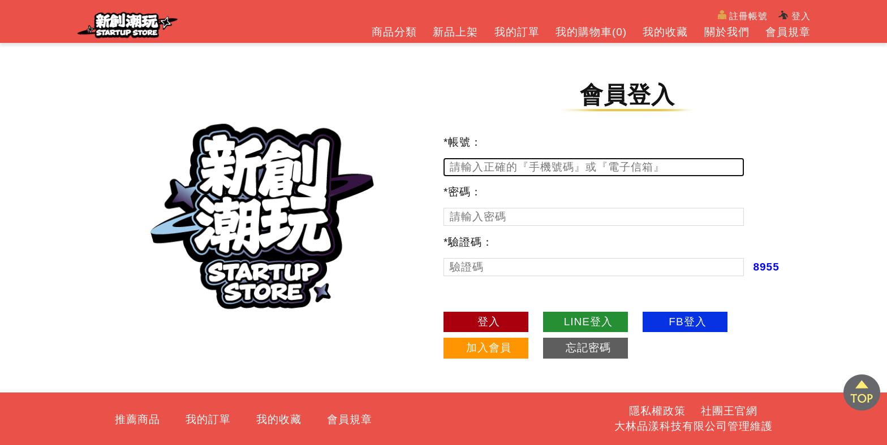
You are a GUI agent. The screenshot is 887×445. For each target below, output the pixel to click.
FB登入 (687, 322)
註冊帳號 (743, 15)
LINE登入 (588, 322)
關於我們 (727, 32)
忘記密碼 (588, 348)
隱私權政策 (657, 411)
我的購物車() (591, 32)
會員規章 (788, 32)
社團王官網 (729, 411)
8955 (766, 267)
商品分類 (394, 32)
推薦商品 (137, 419)
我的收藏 (665, 32)
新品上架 (455, 32)
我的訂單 (517, 32)
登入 (794, 16)
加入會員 (488, 348)
